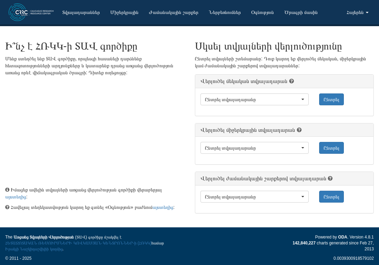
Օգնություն (262, 12)
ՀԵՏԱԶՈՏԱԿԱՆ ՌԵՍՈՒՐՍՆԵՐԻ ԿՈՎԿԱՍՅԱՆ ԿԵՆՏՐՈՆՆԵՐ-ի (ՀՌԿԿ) (78, 243)
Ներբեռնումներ (225, 12)
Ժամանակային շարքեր (173, 12)
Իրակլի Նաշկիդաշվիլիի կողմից (34, 249)
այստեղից (15, 196)
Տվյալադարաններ (81, 12)
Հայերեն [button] (358, 12)
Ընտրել (331, 99)
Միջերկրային (124, 12)
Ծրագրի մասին (301, 12)
